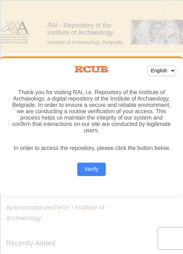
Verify (91, 169)
